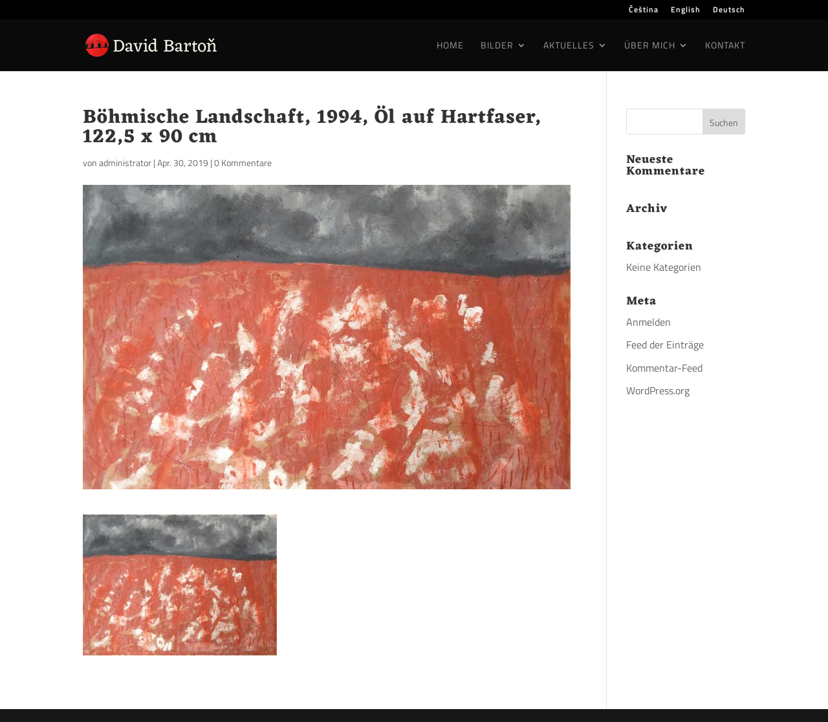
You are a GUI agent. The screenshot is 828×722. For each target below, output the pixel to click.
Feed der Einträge (665, 344)
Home (450, 46)
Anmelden (648, 322)
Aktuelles (568, 46)
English (686, 11)
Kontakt (725, 46)
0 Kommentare (243, 162)
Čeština (644, 11)
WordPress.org (658, 390)
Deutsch (729, 11)
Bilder (497, 46)
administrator (125, 162)
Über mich (649, 46)
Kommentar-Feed (664, 368)
